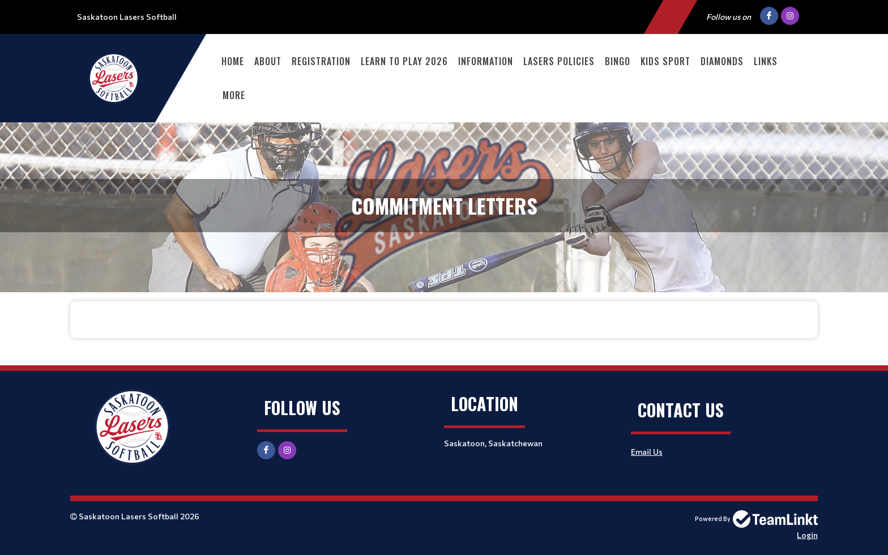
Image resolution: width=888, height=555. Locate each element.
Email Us (647, 451)
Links (766, 61)
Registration (321, 61)
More (234, 95)
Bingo (617, 61)
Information (485, 61)
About (267, 61)
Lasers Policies (559, 61)
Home (232, 61)
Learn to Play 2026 (404, 61)
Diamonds (722, 61)
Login (807, 535)
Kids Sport (665, 61)
